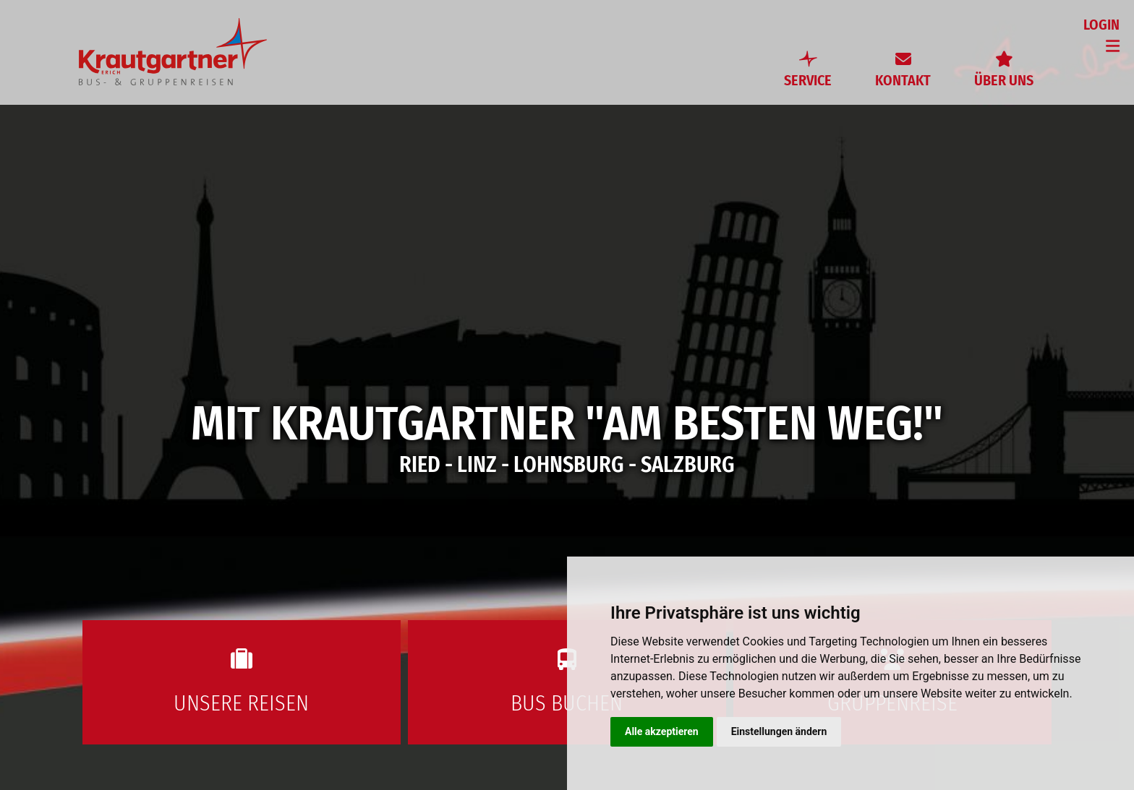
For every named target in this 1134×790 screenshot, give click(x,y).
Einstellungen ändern (779, 731)
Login (1101, 24)
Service (808, 80)
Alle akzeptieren (662, 731)
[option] (567, 395)
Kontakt (903, 80)
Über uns (1003, 80)
